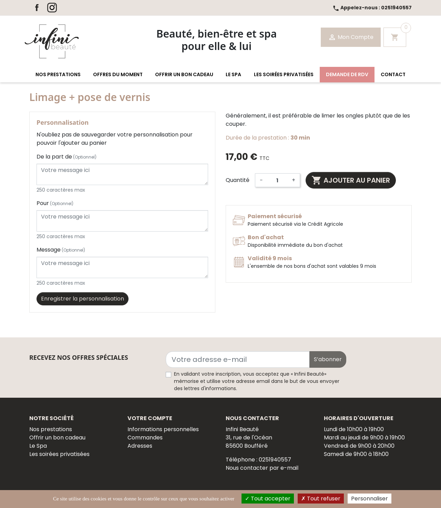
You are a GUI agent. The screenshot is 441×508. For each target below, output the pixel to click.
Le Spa (38, 446)
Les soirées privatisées (59, 454)
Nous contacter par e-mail (262, 468)
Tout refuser (320, 498)
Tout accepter (267, 498)
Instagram (52, 7)
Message (61, 250)
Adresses (139, 446)
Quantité (237, 180)
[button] (58, 74)
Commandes (145, 437)
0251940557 (372, 7)
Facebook (37, 7)
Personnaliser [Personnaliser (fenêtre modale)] (369, 498)
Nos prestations (50, 429)
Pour (55, 203)
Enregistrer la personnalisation (82, 299)
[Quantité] (277, 180)
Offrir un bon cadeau (57, 437)
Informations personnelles (163, 429)
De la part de (66, 157)
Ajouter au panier (350, 180)
